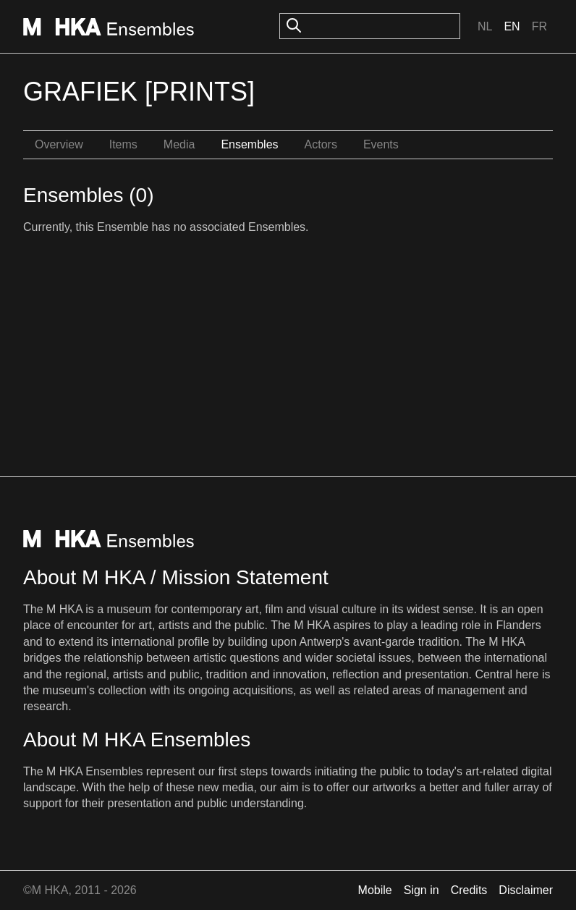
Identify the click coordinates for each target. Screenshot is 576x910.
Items (123, 144)
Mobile (375, 890)
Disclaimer (526, 890)
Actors (321, 144)
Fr (539, 26)
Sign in (421, 890)
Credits (469, 890)
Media (179, 144)
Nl (485, 26)
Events (381, 144)
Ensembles (249, 144)
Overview (59, 144)
